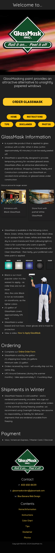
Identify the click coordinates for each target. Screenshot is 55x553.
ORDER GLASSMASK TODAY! (27, 103)
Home (14, 117)
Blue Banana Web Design (29, 496)
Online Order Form (27, 351)
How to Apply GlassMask (29, 333)
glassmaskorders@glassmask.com (28, 490)
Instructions (35, 117)
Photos (46, 124)
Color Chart (27, 520)
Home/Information (27, 509)
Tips (6, 124)
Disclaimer (25, 124)
